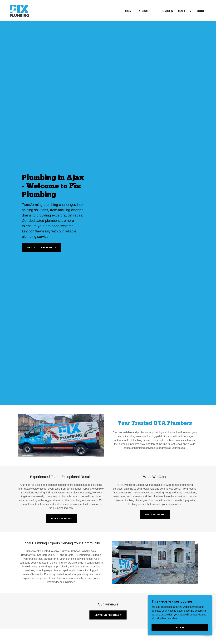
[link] (19, 10)
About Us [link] (146, 11)
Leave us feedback (108, 615)
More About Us (61, 518)
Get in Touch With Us (41, 247)
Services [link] (166, 11)
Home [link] (129, 11)
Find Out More (155, 514)
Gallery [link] (184, 11)
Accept (180, 627)
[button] (202, 11)
